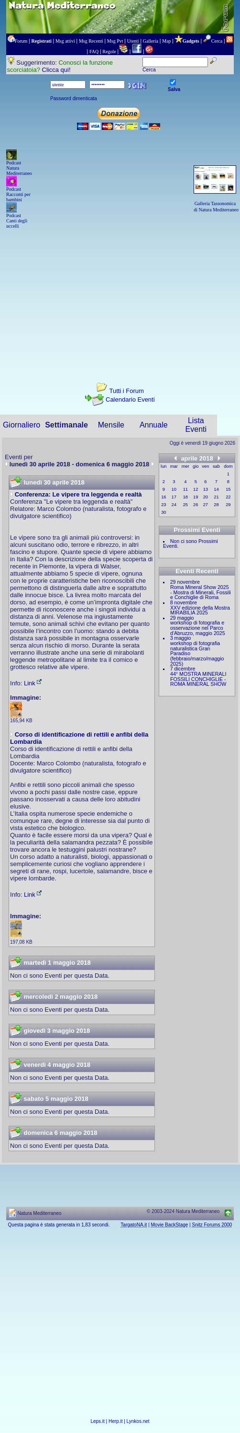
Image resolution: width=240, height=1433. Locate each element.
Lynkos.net (138, 1421)
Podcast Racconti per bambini (18, 194)
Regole (109, 51)
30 (163, 512)
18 (185, 497)
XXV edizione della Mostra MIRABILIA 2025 (200, 610)
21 (216, 497)
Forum (21, 41)
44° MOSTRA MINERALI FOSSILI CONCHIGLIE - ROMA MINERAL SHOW (198, 679)
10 (174, 489)
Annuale (154, 425)
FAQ (93, 51)
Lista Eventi (196, 424)
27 (205, 504)
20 (205, 497)
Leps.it (97, 1421)
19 (195, 497)
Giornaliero (21, 425)
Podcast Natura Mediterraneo (19, 168)
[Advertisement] (120, 297)
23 (163, 504)
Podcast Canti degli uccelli (16, 221)
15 (228, 489)
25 (185, 504)
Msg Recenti (91, 41)
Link (33, 683)
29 (228, 504)
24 (174, 504)
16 (163, 497)
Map (166, 41)
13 (205, 489)
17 (174, 497)
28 (216, 504)
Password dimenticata (73, 98)
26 (195, 504)
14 (216, 489)
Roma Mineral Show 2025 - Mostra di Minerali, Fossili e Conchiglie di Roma (200, 592)
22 (228, 497)
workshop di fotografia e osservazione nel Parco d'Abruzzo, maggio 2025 (197, 628)
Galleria (150, 41)
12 (195, 489)
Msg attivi (65, 41)
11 (185, 489)
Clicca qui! (56, 69)
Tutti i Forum (126, 390)
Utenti (133, 41)
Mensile (111, 425)
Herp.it (115, 1421)
